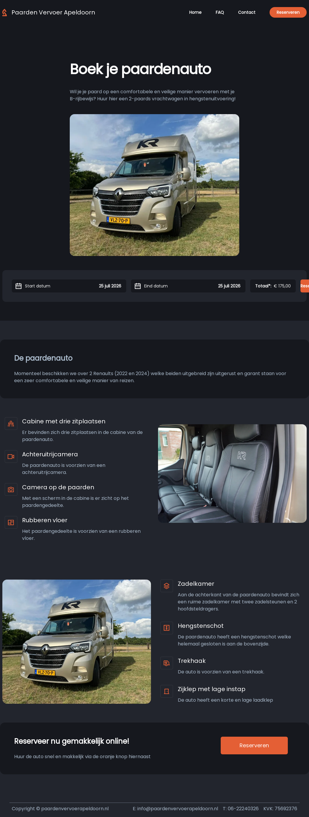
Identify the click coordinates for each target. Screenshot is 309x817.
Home (195, 12)
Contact (246, 12)
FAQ (220, 12)
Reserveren (288, 12)
